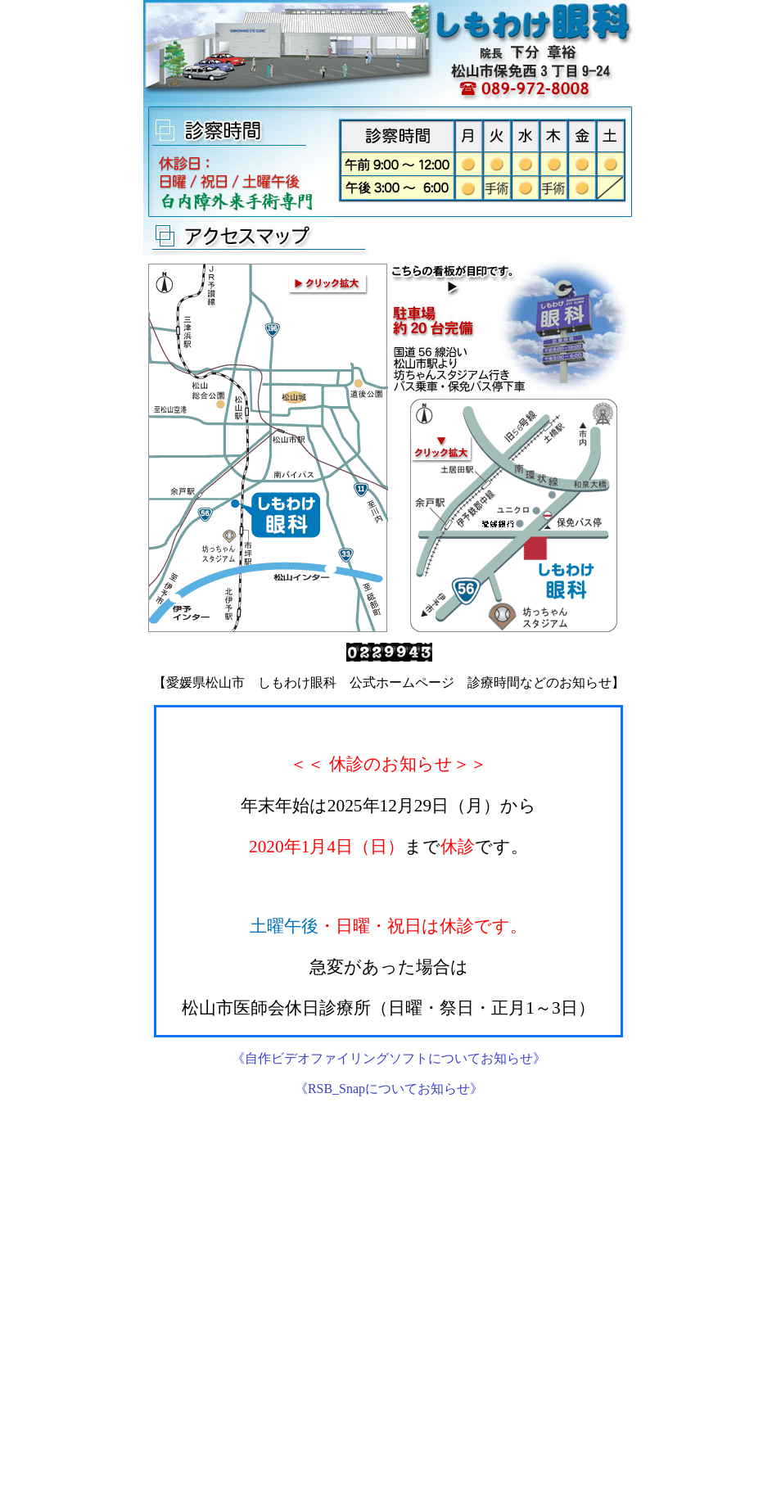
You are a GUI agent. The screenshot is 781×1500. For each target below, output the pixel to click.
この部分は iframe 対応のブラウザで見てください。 (388, 871)
